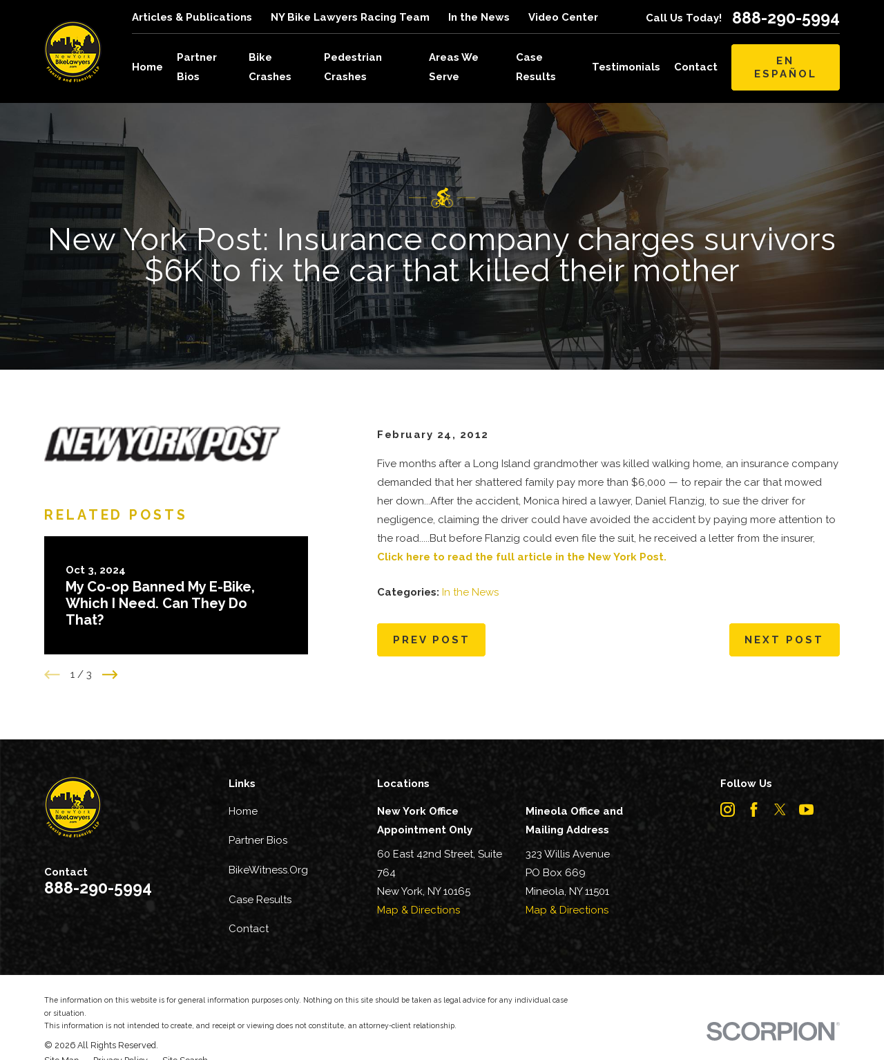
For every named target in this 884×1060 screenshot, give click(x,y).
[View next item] (110, 675)
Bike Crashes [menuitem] (270, 66)
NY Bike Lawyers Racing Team (350, 17)
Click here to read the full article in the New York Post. (521, 557)
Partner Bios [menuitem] (197, 66)
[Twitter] (780, 809)
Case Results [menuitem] (536, 66)
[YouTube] (806, 809)
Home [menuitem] (147, 67)
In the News (479, 17)
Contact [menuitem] (696, 67)
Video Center (563, 17)
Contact (249, 928)
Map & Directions (418, 910)
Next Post (784, 640)
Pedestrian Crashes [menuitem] (353, 66)
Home (243, 811)
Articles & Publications (192, 17)
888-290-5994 (786, 18)
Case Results (260, 899)
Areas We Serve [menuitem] (454, 66)
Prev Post (431, 640)
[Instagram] (727, 809)
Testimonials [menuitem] (626, 67)
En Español (785, 67)
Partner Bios (258, 840)
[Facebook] (754, 809)
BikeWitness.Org (268, 870)
